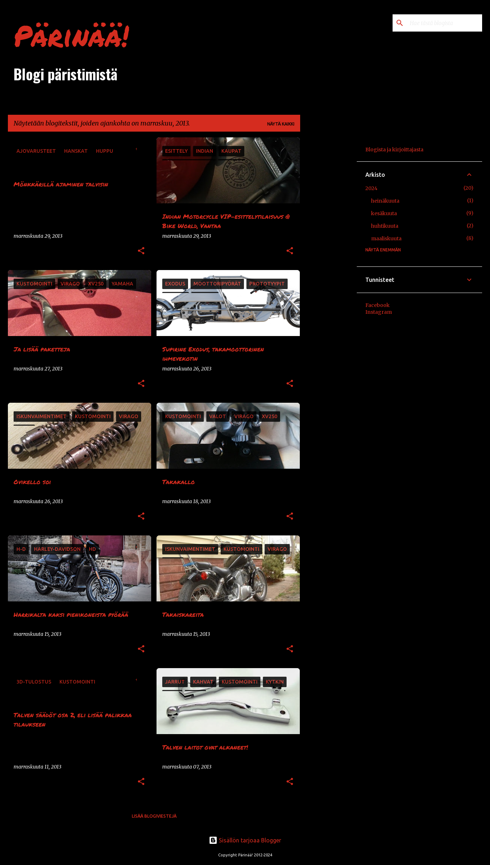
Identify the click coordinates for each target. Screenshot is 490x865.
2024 (371, 188)
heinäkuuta (385, 201)
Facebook (377, 305)
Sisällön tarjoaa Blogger (245, 840)
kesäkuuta (384, 213)
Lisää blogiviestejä (154, 816)
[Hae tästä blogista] (444, 23)
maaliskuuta (386, 238)
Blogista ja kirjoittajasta (394, 149)
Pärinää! (71, 35)
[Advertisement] (328, 245)
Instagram (378, 312)
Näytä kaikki (280, 124)
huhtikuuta (384, 226)
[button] (141, 251)
